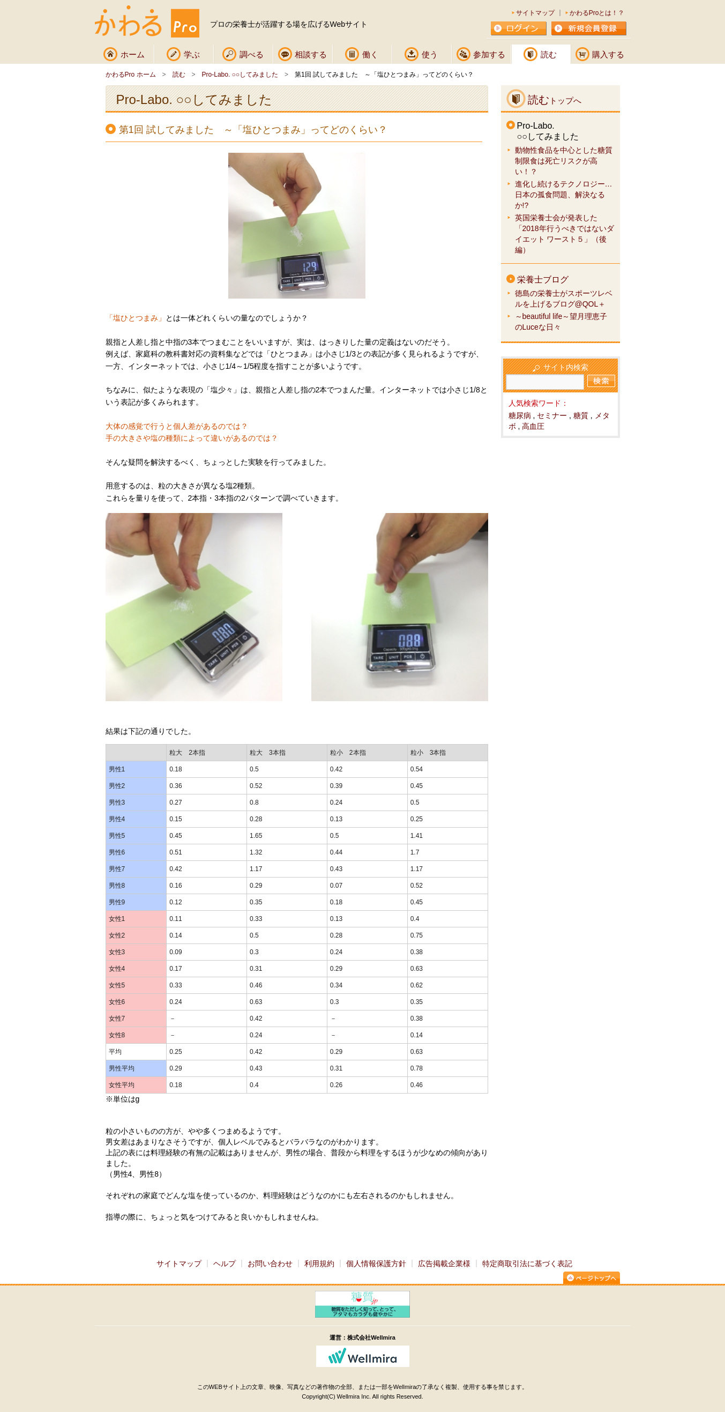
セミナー (552, 415)
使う (430, 54)
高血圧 (533, 426)
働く (370, 54)
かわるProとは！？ (597, 13)
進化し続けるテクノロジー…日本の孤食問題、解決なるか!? (563, 195)
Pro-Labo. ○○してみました (240, 74)
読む (549, 54)
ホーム (133, 54)
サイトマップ (535, 13)
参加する (489, 54)
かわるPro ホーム (131, 74)
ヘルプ (224, 1263)
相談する (311, 54)
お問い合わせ (270, 1263)
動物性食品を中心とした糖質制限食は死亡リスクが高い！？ (563, 161)
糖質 (580, 415)
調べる (252, 54)
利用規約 (319, 1263)
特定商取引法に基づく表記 (527, 1263)
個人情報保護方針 (376, 1263)
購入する (608, 54)
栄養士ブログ (543, 279)
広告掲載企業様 (444, 1263)
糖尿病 (520, 415)
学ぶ (192, 54)
